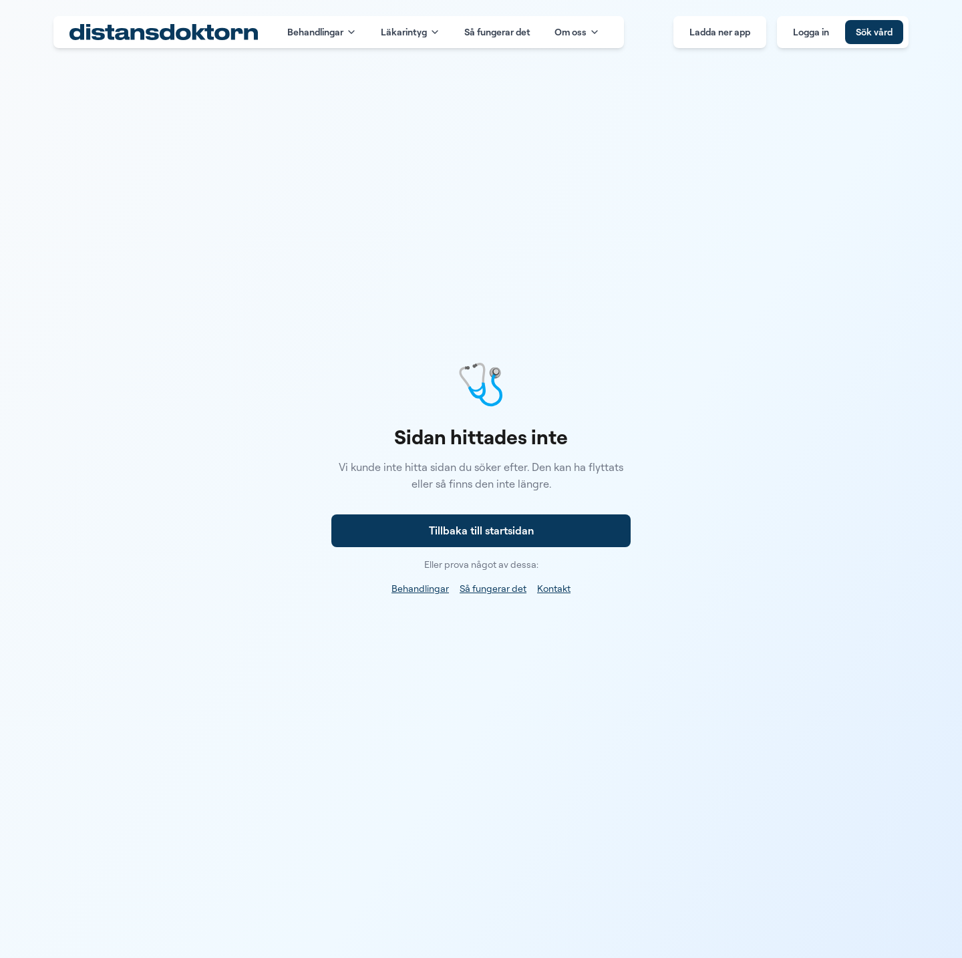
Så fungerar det (497, 31)
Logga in (811, 31)
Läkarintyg (410, 31)
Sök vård (874, 31)
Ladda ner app (719, 31)
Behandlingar (322, 31)
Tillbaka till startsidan (481, 530)
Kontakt (554, 588)
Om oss (577, 31)
